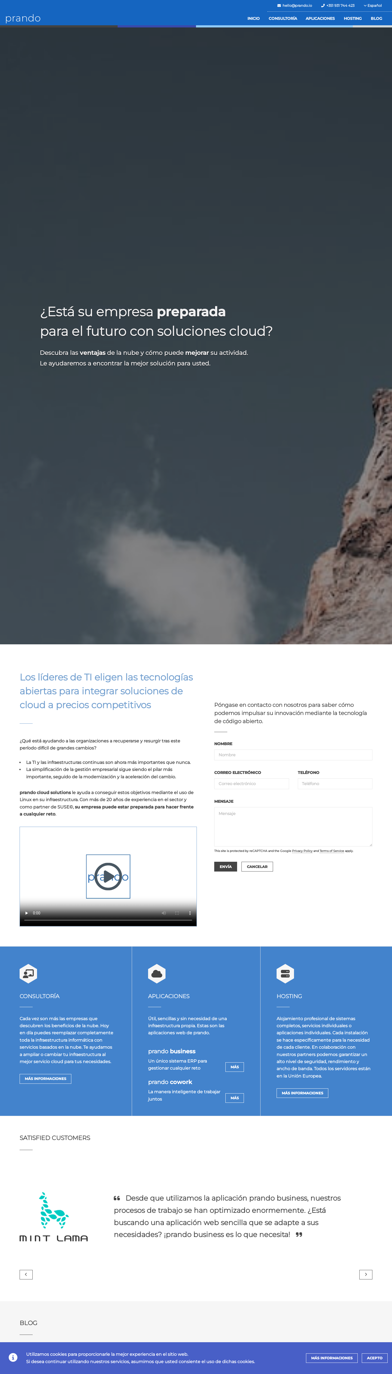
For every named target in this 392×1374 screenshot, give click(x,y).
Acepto (374, 1358)
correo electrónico (237, 772)
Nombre (223, 743)
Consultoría (283, 18)
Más (235, 1067)
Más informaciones (45, 1079)
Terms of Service (332, 851)
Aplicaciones (320, 18)
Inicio (253, 18)
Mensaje (223, 801)
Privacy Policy (302, 851)
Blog (376, 18)
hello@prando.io (294, 6)
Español (373, 6)
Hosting (353, 18)
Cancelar (257, 866)
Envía (226, 866)
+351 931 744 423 (337, 6)
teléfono (308, 772)
